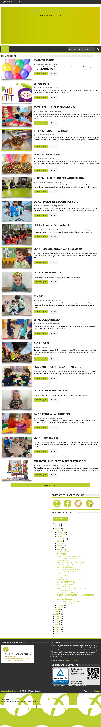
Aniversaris (39, 64)
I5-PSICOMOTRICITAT (48, 319)
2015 (57, 625)
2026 (57, 524)
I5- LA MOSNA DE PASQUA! (51, 131)
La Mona (53, 135)
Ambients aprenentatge (43, 465)
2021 (57, 612)
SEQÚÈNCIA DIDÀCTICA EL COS (68, 601)
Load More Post (50, 485)
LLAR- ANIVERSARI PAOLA (50, 390)
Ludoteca (59, 418)
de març (60, 550)
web (64, 661)
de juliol (60, 541)
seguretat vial (58, 206)
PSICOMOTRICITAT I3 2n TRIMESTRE (57, 366)
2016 (57, 623)
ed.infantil (47, 206)
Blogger (97, 691)
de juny (59, 543)
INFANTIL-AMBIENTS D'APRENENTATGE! (60, 461)
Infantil (52, 418)
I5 (56, 64)
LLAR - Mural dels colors (65, 599)
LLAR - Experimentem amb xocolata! (58, 248)
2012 (57, 631)
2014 (57, 627)
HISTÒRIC (60, 519)
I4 (52, 206)
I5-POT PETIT (42, 83)
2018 (57, 618)
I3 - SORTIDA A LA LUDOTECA (67, 593)
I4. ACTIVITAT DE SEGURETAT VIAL (56, 201)
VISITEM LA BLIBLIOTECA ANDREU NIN (59, 178)
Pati (59, 300)
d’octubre (60, 537)
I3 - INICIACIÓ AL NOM (65, 591)
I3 (48, 158)
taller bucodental (55, 111)
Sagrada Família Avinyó (50, 10)
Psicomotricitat (55, 324)
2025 (57, 526)
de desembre (61, 532)
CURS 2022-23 (50, 64)
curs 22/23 (39, 206)
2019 (57, 616)
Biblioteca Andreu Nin (53, 182)
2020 (57, 614)
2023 (57, 530)
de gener (60, 608)
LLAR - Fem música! (46, 437)
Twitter (68, 661)
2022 (57, 610)
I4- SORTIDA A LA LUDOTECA (52, 414)
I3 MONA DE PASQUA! (47, 154)
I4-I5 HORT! (41, 343)
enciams (48, 347)
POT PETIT (54, 88)
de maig (60, 545)
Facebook (75, 661)
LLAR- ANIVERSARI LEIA (49, 272)
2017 (57, 621)
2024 (57, 528)
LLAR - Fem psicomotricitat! (66, 603)
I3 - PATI (39, 296)
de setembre (61, 539)
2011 (57, 633)
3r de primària (40, 182)
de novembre (61, 535)
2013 (57, 629)
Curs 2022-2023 (41, 88)
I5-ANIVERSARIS (44, 60)
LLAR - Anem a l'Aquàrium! (51, 225)
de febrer (60, 605)
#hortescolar (40, 347)
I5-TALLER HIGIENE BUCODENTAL (55, 107)
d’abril (59, 547)
